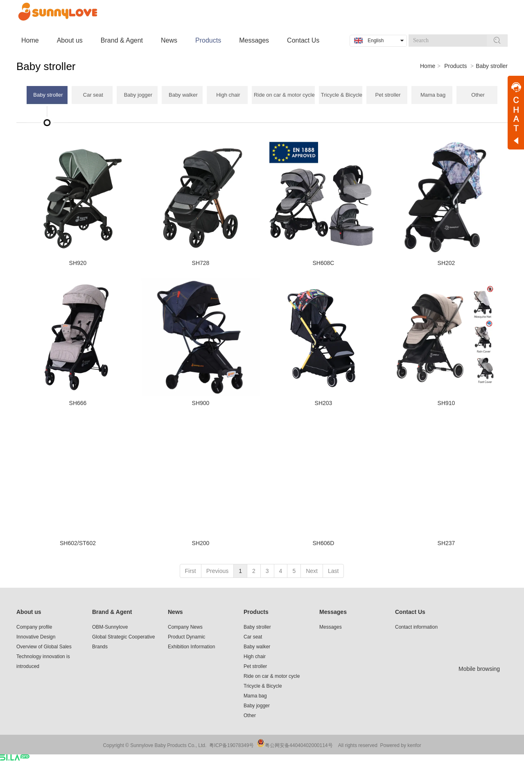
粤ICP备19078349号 (231, 745)
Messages (333, 612)
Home (427, 66)
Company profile (34, 627)
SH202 (446, 263)
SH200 (201, 543)
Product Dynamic (186, 637)
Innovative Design (35, 637)
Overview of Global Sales (44, 647)
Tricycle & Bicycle (263, 686)
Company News (185, 627)
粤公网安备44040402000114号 (298, 745)
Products (455, 66)
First (190, 571)
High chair (255, 656)
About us (28, 612)
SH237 (446, 543)
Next (312, 571)
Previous (217, 571)
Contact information (416, 627)
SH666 (78, 403)
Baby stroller (492, 66)
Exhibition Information (191, 647)
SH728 (201, 263)
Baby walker (257, 647)
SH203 (323, 403)
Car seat (253, 637)
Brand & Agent (112, 612)
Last (333, 571)
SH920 (78, 263)
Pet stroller (255, 666)
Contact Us (410, 612)
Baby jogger (257, 706)
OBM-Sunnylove (110, 627)
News (175, 612)
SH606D (323, 543)
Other (250, 715)
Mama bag (255, 696)
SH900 (201, 403)
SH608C (323, 263)
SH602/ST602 (78, 543)
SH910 (446, 403)
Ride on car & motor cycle (272, 676)
